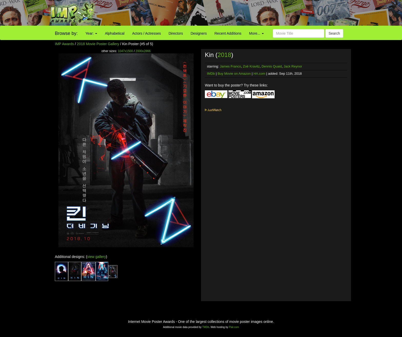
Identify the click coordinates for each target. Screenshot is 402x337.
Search (334, 33)
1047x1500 (125, 51)
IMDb (211, 73)
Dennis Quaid (272, 66)
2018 (224, 54)
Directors (175, 33)
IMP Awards (64, 44)
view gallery (96, 257)
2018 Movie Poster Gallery (98, 44)
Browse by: (66, 33)
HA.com (259, 73)
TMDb (205, 327)
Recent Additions (228, 33)
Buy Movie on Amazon (234, 73)
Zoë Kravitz (251, 66)
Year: (91, 33)
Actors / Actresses (146, 33)
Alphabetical (114, 33)
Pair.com (234, 327)
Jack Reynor (293, 66)
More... (256, 33)
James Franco (230, 66)
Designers (198, 33)
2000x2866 (143, 51)
